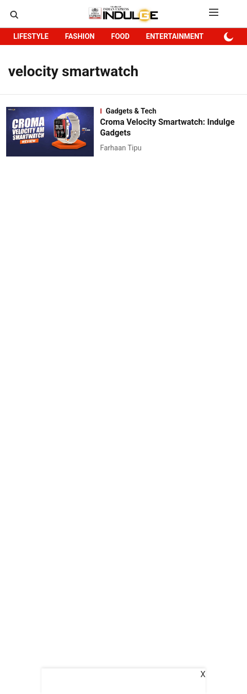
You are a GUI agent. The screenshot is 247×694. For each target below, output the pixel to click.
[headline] (170, 128)
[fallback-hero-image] (53, 131)
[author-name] (123, 148)
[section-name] (170, 111)
